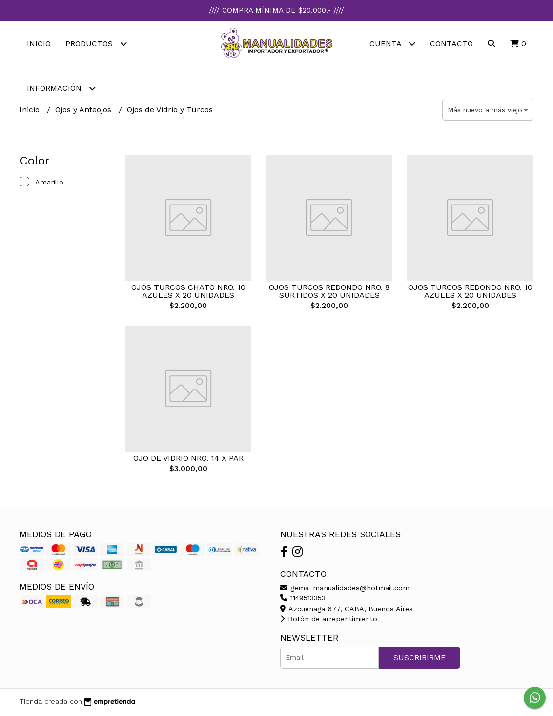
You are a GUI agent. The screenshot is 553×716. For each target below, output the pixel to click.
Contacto (451, 43)
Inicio (39, 43)
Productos (96, 43)
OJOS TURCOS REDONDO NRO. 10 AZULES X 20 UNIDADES (470, 292)
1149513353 (303, 599)
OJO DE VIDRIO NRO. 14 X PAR (188, 459)
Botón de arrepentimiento (328, 620)
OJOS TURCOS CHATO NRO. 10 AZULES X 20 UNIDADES (188, 292)
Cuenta (392, 43)
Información (61, 88)
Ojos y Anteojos (84, 110)
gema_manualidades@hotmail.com (345, 589)
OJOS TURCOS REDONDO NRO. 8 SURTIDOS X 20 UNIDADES (329, 292)
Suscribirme (419, 658)
